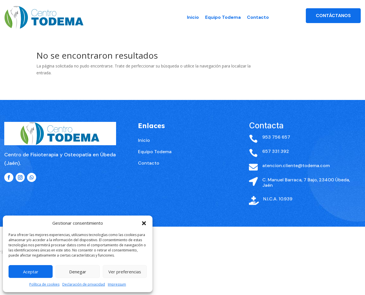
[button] (144, 223)
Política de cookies (44, 284)
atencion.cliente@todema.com (296, 175)
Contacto (258, 17)
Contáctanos (333, 16)
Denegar (77, 271)
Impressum (117, 284)
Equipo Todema (223, 17)
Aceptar (30, 271)
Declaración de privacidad (83, 284)
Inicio (193, 17)
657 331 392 (275, 161)
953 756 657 (276, 147)
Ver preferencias (124, 271)
